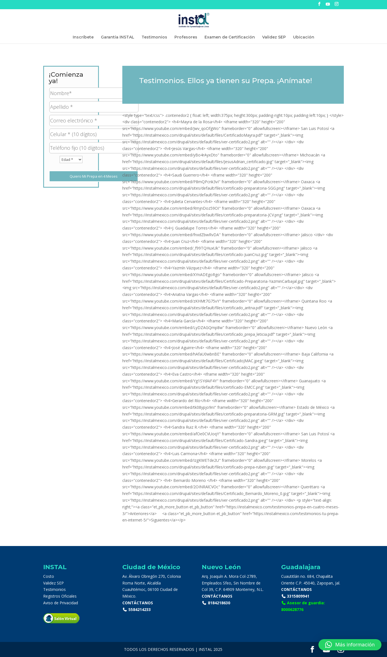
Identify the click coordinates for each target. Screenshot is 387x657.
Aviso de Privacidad (60, 602)
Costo (48, 576)
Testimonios (154, 37)
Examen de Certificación (230, 37)
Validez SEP (274, 37)
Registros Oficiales (60, 596)
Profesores (185, 37)
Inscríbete (83, 37)
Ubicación (303, 37)
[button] (349, 644)
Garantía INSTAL (117, 37)
